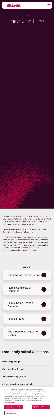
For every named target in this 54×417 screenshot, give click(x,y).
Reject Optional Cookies (40, 407)
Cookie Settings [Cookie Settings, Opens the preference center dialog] (11, 414)
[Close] (50, 390)
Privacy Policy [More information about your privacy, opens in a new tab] (9, 403)
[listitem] (27, 362)
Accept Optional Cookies (14, 407)
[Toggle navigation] (49, 5)
